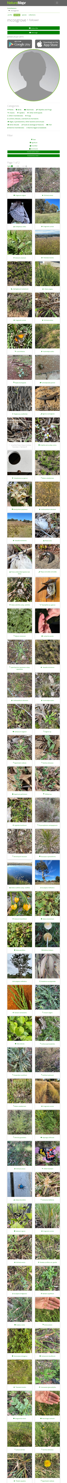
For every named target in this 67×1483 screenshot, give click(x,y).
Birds (19, 109)
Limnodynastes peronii (48, 382)
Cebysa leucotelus (20, 1200)
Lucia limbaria (21, 351)
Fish (50, 125)
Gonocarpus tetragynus (20, 1356)
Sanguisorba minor (20, 1418)
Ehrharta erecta (48, 195)
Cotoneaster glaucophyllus (48, 1387)
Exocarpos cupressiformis (48, 856)
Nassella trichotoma (21, 540)
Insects (12, 113)
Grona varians (48, 1325)
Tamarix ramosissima (20, 1012)
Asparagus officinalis (48, 1137)
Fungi (29, 116)
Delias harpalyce (48, 1168)
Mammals (30, 109)
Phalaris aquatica (21, 1481)
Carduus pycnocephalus (48, 1044)
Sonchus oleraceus (48, 763)
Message (33, 32)
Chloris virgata (48, 289)
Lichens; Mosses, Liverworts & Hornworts (23, 118)
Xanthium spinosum (48, 1075)
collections (32, 15)
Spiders (22, 113)
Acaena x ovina (20, 1325)
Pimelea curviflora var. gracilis (48, 1262)
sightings (17, 15)
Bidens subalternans (48, 478)
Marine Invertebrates (16, 128)
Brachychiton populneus (20, 509)
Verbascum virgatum (21, 731)
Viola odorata (20, 1044)
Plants (11, 109)
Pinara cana (48, 540)
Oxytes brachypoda (20, 383)
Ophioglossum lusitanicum (20, 289)
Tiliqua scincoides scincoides (48, 572)
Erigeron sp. (48, 731)
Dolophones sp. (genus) (21, 478)
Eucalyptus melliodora (48, 887)
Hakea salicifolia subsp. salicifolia (20, 605)
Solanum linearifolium (20, 919)
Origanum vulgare (20, 195)
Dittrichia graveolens (20, 1137)
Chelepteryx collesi (20, 226)
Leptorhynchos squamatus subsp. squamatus (20, 668)
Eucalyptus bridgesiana (20, 1293)
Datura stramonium (48, 919)
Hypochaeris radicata (20, 763)
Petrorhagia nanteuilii (48, 1418)
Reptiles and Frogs (45, 109)
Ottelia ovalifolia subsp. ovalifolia (20, 887)
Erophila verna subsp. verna (48, 445)
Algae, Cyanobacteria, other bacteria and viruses (26, 121)
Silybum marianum (20, 636)
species (24, 15)
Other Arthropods (35, 113)
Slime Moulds (14, 125)
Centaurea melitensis (48, 1200)
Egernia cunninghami (48, 414)
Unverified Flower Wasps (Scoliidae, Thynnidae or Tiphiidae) (21, 446)
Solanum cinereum (20, 258)
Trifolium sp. (48, 794)
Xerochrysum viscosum (20, 856)
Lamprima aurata (49, 636)
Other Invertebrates (16, 116)
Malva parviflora (20, 950)
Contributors (11, 8)
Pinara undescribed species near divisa (20, 573)
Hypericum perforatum (20, 794)
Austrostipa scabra (48, 351)
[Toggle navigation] (57, 3)
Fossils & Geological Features (33, 125)
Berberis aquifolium (48, 1293)
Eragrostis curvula (48, 226)
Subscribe (33, 28)
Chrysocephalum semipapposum (47, 825)
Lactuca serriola (20, 1450)
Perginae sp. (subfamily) (20, 414)
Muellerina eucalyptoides (48, 981)
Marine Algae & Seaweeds (37, 128)
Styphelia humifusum (20, 825)
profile (10, 15)
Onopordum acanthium (20, 1075)
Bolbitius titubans (48, 950)
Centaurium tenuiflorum (48, 1356)
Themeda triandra (48, 258)
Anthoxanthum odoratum (48, 509)
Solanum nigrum (20, 1231)
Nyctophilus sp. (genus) (48, 605)
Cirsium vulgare (48, 1012)
